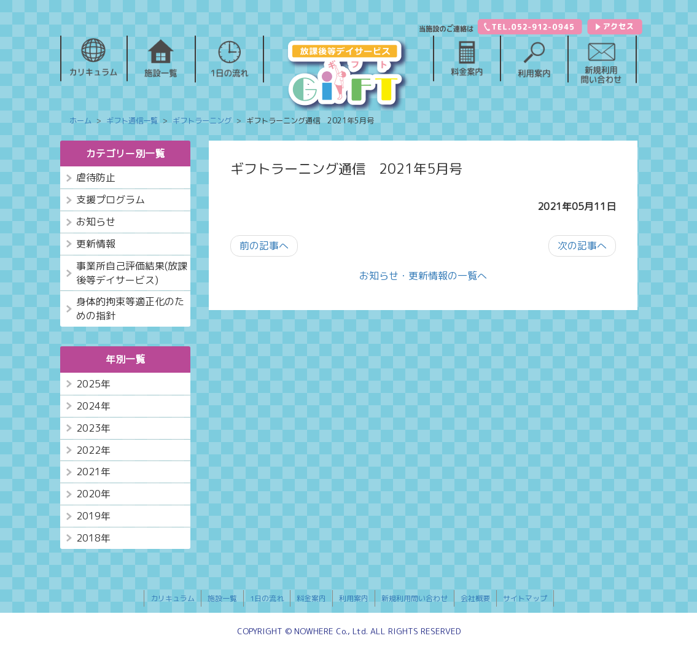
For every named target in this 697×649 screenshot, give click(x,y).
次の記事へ (582, 245)
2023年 (93, 428)
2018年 (93, 538)
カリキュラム (172, 598)
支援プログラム (110, 199)
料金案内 (311, 598)
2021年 (93, 471)
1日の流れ (267, 598)
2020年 (93, 493)
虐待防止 (95, 177)
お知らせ (95, 221)
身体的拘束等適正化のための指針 (130, 308)
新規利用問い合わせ (414, 598)
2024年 (93, 406)
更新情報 (95, 244)
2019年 (93, 516)
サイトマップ (525, 598)
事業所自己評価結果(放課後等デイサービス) (131, 273)
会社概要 (475, 598)
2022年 (93, 450)
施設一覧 (222, 598)
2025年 (93, 384)
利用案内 (353, 598)
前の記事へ (264, 245)
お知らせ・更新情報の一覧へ (423, 275)
